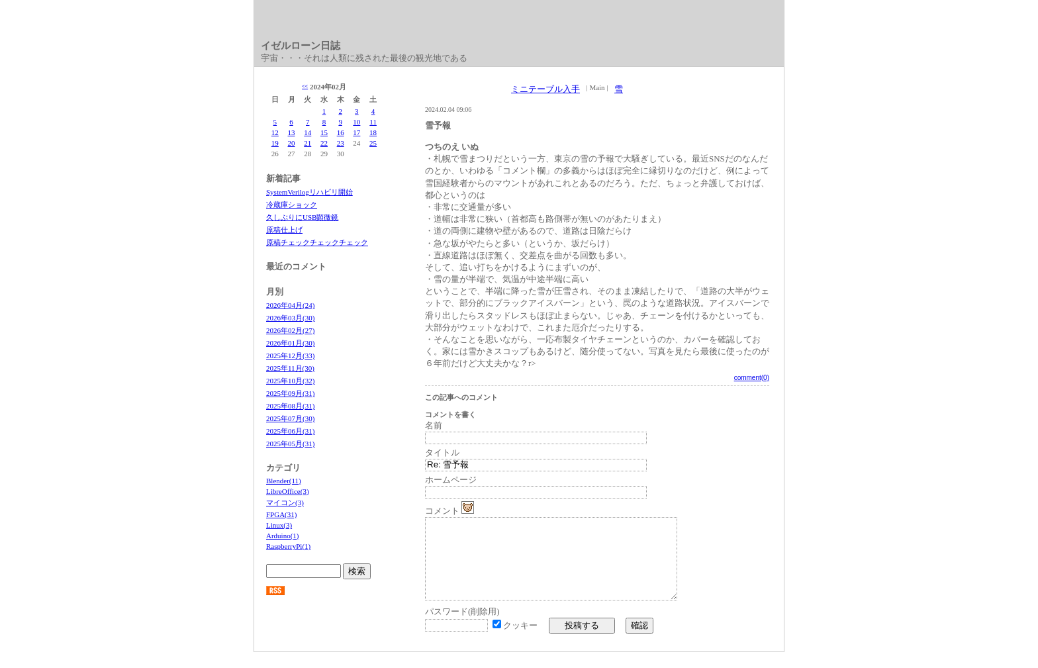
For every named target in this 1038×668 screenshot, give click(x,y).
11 (373, 122)
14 (307, 132)
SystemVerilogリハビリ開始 (309, 192)
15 (324, 132)
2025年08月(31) (290, 406)
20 (291, 143)
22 (324, 143)
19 (275, 143)
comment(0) (751, 377)
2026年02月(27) (290, 330)
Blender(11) (283, 481)
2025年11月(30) (290, 368)
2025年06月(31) (290, 431)
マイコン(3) (285, 502)
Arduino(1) (282, 536)
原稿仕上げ (284, 230)
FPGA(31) (281, 514)
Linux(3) (279, 525)
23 (340, 143)
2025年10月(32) (290, 381)
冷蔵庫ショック (291, 205)
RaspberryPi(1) (288, 546)
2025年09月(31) (290, 393)
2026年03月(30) (290, 318)
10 (356, 122)
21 (307, 143)
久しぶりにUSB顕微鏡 (302, 217)
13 (291, 132)
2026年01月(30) (290, 343)
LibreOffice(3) (287, 491)
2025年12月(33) (290, 355)
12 (275, 132)
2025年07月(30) (290, 418)
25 (373, 143)
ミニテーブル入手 (545, 89)
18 (373, 132)
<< (305, 86)
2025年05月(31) (290, 444)
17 (356, 132)
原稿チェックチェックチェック (317, 242)
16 (340, 132)
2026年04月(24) (290, 305)
